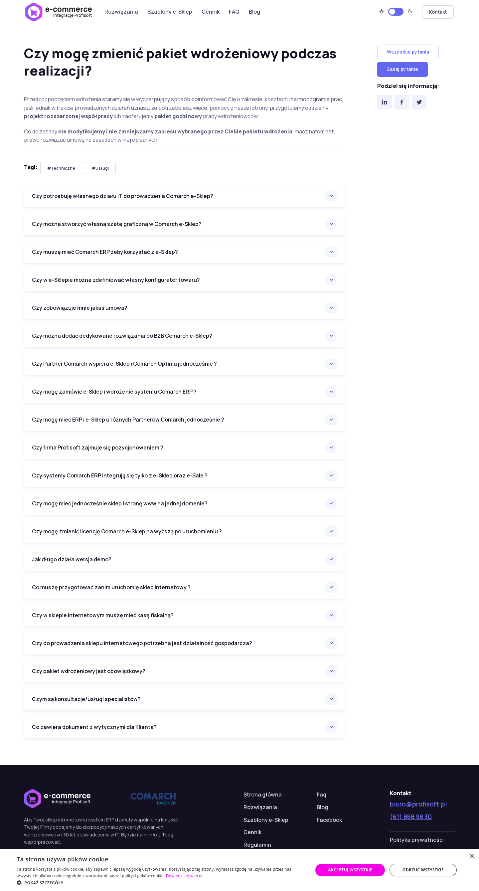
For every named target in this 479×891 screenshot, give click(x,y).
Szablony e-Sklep (169, 11)
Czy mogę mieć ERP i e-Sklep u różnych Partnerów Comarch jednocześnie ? (128, 419)
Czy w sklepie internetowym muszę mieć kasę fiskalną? (103, 615)
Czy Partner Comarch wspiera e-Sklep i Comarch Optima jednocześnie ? (124, 363)
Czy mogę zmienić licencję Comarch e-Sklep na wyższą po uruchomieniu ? (127, 531)
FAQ (234, 11)
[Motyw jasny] (395, 12)
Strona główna (262, 794)
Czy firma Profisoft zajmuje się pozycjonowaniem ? (97, 447)
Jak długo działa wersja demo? (71, 559)
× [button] (471, 856)
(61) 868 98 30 (411, 816)
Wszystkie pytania (408, 52)
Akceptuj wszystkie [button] (350, 870)
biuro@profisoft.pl (418, 804)
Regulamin (257, 844)
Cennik (211, 11)
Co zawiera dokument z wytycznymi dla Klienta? (94, 727)
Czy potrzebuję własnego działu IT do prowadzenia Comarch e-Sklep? (122, 196)
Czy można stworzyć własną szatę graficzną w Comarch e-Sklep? (117, 224)
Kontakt (438, 12)
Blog (254, 11)
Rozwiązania (121, 11)
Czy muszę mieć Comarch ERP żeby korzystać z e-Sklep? (105, 252)
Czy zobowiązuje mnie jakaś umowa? (79, 307)
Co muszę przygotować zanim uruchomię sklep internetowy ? (111, 587)
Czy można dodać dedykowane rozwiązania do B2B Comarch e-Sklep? (122, 335)
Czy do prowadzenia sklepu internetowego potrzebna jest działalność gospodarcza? (142, 643)
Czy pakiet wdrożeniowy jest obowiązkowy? (88, 671)
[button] (160, 882)
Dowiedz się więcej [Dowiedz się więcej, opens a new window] (184, 876)
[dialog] (239, 870)
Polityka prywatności (417, 839)
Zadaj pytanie (402, 69)
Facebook (329, 819)
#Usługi (100, 168)
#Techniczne (61, 168)
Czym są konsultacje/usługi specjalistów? (86, 699)
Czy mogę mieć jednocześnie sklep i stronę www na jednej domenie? (120, 503)
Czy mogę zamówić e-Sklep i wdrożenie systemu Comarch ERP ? (114, 391)
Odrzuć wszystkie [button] (423, 870)
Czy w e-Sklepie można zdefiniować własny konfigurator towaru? (116, 279)
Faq (321, 794)
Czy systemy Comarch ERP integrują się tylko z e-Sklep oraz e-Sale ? (120, 475)
